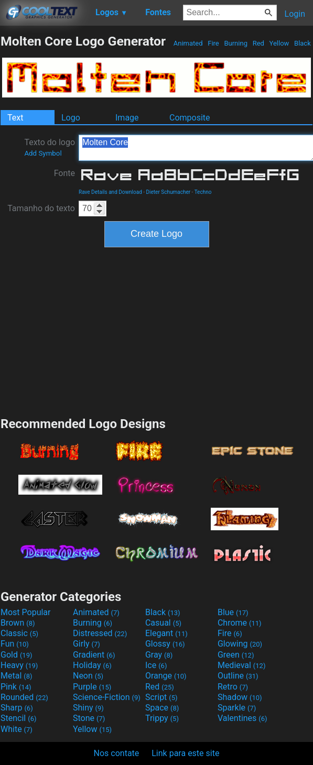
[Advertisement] (157, 330)
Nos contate (116, 753)
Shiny (88, 708)
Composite (189, 118)
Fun (15, 644)
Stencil (18, 718)
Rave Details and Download (110, 192)
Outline (238, 676)
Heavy (19, 665)
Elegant (166, 633)
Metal (17, 676)
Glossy (165, 644)
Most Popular (26, 612)
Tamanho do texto (41, 208)
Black (302, 43)
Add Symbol (42, 153)
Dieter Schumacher (168, 192)
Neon (88, 676)
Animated (188, 43)
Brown (18, 623)
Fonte (64, 173)
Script (161, 697)
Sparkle (237, 708)
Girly (86, 644)
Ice (156, 665)
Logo (70, 118)
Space (162, 708)
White (17, 729)
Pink (16, 687)
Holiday (92, 665)
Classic (19, 633)
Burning (235, 43)
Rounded (24, 697)
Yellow (278, 43)
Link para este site (185, 753)
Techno (203, 192)
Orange (166, 676)
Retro (233, 687)
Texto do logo (49, 147)
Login (295, 14)
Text (15, 118)
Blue (233, 612)
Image (127, 118)
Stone (89, 718)
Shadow (240, 697)
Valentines (242, 718)
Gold (17, 655)
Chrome (240, 623)
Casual (163, 623)
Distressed (100, 633)
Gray (158, 655)
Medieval (242, 665)
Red (258, 43)
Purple (92, 687)
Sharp (17, 708)
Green (236, 655)
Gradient (94, 655)
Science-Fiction (107, 697)
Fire (213, 43)
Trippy (162, 718)
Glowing (240, 644)
